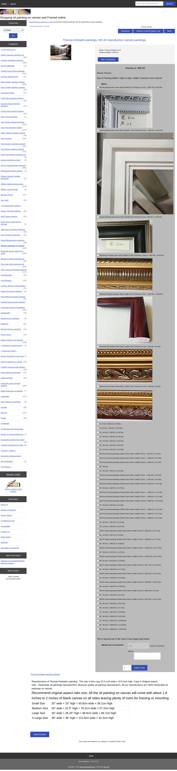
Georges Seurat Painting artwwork (14, 105)
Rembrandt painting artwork (14, 171)
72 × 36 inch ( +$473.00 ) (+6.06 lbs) (112, 612)
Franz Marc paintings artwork (14, 99)
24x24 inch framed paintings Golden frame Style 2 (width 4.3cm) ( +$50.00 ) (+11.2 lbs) (130, 509)
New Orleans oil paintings (14, 402)
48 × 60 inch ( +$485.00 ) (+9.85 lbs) (112, 616)
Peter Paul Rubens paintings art (14, 155)
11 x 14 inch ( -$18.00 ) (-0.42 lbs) (111, 432)
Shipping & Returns (8, 510)
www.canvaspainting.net (87, 768)
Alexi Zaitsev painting (14, 216)
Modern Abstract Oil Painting (14, 341)
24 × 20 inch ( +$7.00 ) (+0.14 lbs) (111, 471)
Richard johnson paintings (14, 329)
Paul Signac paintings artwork (14, 150)
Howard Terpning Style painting (13, 302)
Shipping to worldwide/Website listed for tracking (13, 562)
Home (4, 4)
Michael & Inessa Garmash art (14, 259)
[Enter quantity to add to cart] (127, 669)
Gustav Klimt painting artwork (14, 112)
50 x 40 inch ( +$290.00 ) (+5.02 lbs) (112, 603)
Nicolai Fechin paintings (14, 318)
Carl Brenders (14, 280)
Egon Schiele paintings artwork (14, 88)
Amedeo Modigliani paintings (14, 61)
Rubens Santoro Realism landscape (14, 177)
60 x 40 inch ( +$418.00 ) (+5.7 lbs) (111, 608)
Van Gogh (14, 200)
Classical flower (14, 378)
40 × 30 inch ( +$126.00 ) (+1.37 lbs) (112, 569)
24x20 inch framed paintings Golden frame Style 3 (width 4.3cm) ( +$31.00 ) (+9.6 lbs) (130, 479)
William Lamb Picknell (14, 189)
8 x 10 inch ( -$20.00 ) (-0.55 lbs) (111, 428)
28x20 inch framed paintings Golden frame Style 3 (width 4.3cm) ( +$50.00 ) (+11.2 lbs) (130, 496)
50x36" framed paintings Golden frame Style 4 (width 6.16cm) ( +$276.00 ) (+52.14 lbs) (130, 599)
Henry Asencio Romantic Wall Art (14, 270)
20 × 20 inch (103, 466)
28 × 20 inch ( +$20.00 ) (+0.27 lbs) (111, 488)
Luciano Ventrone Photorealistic (14, 286)
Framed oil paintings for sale (14, 445)
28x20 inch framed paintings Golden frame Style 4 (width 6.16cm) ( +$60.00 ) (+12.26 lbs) (131, 501)
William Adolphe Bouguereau (14, 185)
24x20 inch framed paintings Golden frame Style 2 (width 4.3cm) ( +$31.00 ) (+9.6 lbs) (130, 475)
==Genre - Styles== (8, 451)
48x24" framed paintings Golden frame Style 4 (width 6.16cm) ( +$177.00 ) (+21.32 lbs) (130, 565)
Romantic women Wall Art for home (14, 252)
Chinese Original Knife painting (14, 368)
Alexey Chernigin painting (14, 211)
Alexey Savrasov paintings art (14, 56)
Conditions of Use (8, 521)
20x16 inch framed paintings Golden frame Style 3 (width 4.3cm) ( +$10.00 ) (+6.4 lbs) (130, 458)
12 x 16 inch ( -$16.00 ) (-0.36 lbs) (111, 436)
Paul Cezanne (14, 138)
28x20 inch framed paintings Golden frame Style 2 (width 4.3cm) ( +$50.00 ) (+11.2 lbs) (130, 492)
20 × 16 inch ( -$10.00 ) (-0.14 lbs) (111, 449)
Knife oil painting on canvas (14, 362)
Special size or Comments (112, 645)
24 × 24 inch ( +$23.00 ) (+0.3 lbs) (111, 505)
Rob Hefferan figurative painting (14, 297)
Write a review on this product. (13, 486)
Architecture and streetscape (12, 429)
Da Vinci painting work (14, 77)
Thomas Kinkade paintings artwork (45, 676)
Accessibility (5, 526)
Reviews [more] (13, 474)
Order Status (6, 537)
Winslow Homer (14, 195)
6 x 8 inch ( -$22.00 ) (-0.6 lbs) (110, 424)
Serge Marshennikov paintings (14, 241)
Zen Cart (106, 768)
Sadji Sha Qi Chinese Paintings (14, 230)
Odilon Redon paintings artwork (14, 134)
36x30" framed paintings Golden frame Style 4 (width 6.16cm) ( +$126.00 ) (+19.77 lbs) (130, 556)
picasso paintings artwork (14, 160)
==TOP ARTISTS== (8, 50)
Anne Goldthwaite (14, 66)
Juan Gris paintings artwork (14, 128)
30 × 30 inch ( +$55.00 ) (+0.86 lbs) (111, 543)
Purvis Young (14, 335)
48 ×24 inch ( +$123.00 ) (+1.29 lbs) (112, 561)
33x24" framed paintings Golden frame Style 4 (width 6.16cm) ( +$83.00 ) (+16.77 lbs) (129, 531)
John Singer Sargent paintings (14, 123)
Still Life (14, 413)
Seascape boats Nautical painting (14, 384)
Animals (14, 407)
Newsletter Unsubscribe (10, 548)
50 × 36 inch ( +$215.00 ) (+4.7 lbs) (111, 595)
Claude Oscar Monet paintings (14, 72)
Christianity (5, 423)
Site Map (4, 542)
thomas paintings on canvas (45, 22)
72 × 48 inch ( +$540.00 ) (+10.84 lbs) (112, 620)
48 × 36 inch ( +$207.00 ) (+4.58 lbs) (112, 586)
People (14, 418)
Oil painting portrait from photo (14, 440)
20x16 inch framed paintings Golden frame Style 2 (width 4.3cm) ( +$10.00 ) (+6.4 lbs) (130, 454)
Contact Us (5, 532)
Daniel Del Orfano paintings (14, 291)
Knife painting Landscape (14, 372)
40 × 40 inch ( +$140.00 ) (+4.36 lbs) (112, 578)
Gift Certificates (14, 461)
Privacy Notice (6, 515)
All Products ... (6, 467)
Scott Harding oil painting (14, 235)
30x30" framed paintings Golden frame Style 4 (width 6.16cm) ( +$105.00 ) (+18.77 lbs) (130, 548)
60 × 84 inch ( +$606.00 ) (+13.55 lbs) (112, 629)
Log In (13, 4)
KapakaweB (14, 313)
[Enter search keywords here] (149, 3)
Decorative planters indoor (11, 456)
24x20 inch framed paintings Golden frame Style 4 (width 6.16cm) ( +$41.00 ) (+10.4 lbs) (130, 484)
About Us (4, 505)
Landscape (14, 396)
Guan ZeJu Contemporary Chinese (14, 223)
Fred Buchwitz (14, 275)
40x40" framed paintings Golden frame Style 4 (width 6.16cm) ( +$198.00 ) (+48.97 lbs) (130, 582)
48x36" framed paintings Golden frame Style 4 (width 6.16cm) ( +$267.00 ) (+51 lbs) (129, 590)
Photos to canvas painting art (14, 434)
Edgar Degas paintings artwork (14, 83)
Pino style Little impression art (14, 265)
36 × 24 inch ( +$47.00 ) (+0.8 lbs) (111, 535)
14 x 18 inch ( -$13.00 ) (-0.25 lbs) (111, 445)
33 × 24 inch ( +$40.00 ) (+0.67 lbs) (111, 526)
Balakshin (14, 324)
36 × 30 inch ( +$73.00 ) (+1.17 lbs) (111, 552)
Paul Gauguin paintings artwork (14, 144)
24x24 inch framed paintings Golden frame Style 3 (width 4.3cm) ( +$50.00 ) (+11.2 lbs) (130, 513)
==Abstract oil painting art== (14, 345)
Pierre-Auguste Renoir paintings (14, 166)
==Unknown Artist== (9, 351)
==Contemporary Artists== (11, 206)
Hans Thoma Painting (14, 117)
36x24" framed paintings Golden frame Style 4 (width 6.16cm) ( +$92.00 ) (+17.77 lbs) (130, 539)
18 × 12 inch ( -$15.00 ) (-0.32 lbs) (111, 441)
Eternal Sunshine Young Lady (14, 356)
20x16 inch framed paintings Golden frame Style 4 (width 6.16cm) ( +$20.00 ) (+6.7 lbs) (130, 462)
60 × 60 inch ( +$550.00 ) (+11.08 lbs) (112, 625)
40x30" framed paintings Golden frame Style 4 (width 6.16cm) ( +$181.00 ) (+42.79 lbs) (130, 573)
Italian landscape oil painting (14, 391)
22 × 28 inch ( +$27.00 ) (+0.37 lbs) (111, 522)
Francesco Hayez (14, 93)
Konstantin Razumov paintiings (14, 308)
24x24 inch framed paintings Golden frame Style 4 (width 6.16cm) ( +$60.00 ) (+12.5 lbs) (130, 518)
